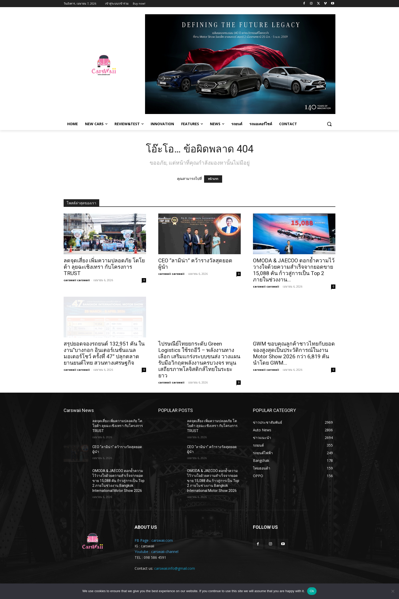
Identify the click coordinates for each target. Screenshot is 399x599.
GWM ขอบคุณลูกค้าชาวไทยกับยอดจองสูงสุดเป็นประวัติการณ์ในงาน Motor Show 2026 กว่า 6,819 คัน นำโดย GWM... (294, 353)
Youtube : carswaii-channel (156, 551)
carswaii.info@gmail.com (174, 568)
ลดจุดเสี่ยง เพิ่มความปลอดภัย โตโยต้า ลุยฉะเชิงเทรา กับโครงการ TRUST (104, 267)
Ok (312, 591)
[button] (329, 124)
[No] (392, 591)
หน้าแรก (213, 179)
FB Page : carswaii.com (154, 540)
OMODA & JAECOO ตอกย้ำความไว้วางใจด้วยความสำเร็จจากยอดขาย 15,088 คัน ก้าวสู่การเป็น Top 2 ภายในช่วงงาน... (294, 270)
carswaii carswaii (77, 280)
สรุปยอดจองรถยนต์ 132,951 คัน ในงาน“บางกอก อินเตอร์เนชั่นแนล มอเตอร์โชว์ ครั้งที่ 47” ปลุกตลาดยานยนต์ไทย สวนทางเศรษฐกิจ (104, 353)
